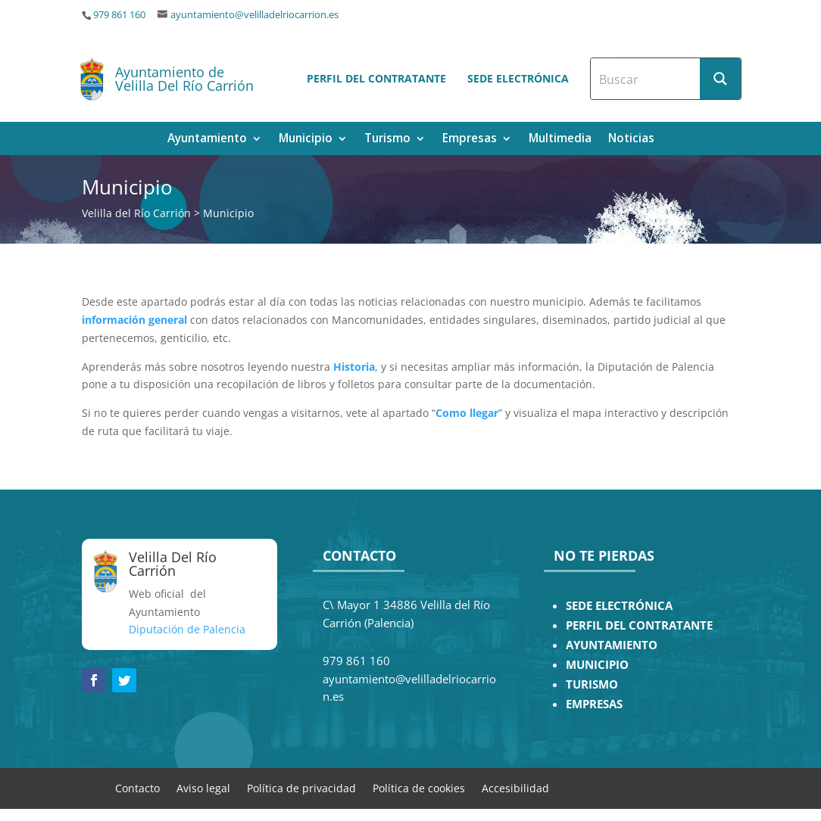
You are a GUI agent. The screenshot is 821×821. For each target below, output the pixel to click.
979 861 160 (119, 14)
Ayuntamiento (207, 139)
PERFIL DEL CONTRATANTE (639, 625)
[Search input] (646, 79)
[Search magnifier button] (720, 78)
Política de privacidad (301, 787)
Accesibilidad (515, 787)
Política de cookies (419, 787)
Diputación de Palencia (187, 629)
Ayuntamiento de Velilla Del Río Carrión (184, 79)
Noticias (631, 139)
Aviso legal (203, 787)
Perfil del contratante (376, 78)
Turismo (387, 139)
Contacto (137, 787)
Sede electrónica (518, 78)
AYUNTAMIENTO (611, 645)
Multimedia (560, 139)
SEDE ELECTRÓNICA (619, 606)
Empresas (469, 139)
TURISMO (592, 684)
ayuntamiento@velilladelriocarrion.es (254, 14)
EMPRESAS (594, 704)
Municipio (305, 139)
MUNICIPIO (597, 665)
